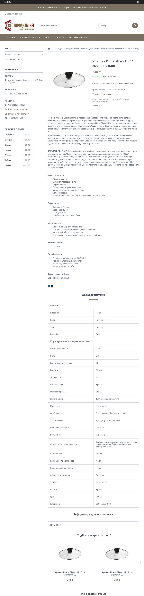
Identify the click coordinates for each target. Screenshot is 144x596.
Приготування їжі (71, 49)
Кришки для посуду (90, 49)
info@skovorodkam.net (18, 114)
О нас (47, 37)
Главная (11, 37)
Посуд (58, 49)
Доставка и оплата (78, 37)
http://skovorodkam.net (18, 109)
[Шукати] (135, 25)
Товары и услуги (28, 37)
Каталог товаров (13, 54)
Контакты (59, 37)
